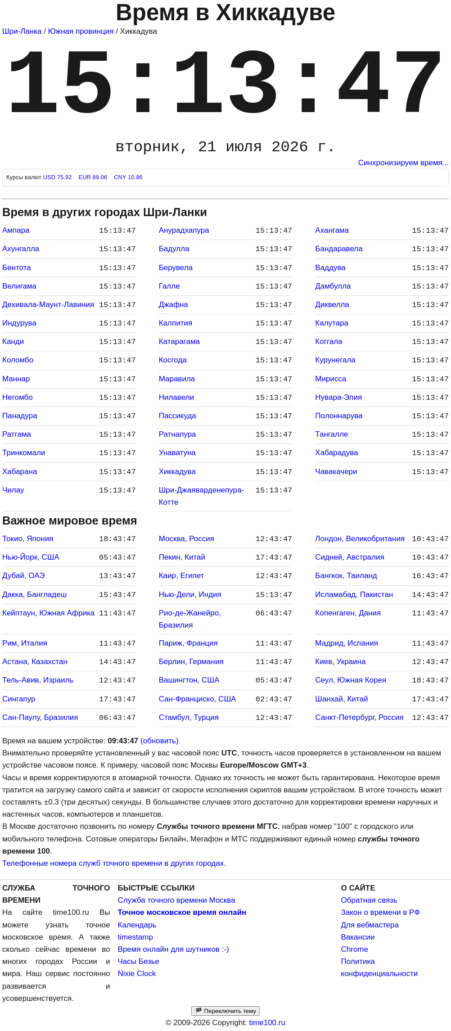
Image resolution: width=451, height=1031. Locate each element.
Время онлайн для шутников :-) (173, 949)
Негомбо (17, 397)
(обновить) (159, 741)
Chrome (354, 949)
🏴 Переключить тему (225, 1011)
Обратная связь (369, 900)
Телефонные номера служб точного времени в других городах (113, 863)
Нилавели (176, 397)
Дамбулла (333, 286)
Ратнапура (177, 434)
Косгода (173, 360)
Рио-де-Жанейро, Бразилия (190, 619)
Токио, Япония (27, 538)
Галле (169, 286)
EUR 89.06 (93, 177)
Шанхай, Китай (341, 699)
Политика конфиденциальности (379, 967)
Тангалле (331, 434)
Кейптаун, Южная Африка (48, 613)
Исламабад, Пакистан (354, 594)
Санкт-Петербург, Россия (359, 717)
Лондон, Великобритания (360, 538)
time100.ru (267, 1022)
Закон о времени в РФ (380, 912)
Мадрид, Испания (346, 643)
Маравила (177, 379)
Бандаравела (338, 248)
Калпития (175, 323)
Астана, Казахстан (35, 661)
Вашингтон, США (189, 680)
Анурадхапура (184, 230)
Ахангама (332, 230)
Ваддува (330, 267)
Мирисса (330, 379)
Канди (13, 341)
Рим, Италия (24, 643)
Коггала (328, 341)
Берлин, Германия (191, 661)
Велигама (19, 286)
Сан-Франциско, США (197, 699)
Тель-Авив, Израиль (37, 680)
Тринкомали (23, 452)
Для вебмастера (370, 925)
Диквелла (332, 304)
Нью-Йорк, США (30, 557)
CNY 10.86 (128, 177)
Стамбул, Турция (189, 717)
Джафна (173, 304)
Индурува (19, 323)
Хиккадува (177, 471)
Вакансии (358, 937)
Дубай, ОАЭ (23, 575)
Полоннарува (338, 415)
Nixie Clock (137, 973)
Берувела (176, 267)
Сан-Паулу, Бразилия (40, 717)
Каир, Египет (181, 575)
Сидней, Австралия (349, 557)
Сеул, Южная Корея (350, 680)
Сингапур (18, 699)
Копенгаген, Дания (348, 613)
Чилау (13, 490)
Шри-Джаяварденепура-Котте (201, 496)
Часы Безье (139, 961)
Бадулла (174, 248)
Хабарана (19, 471)
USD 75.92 (58, 177)
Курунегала (335, 360)
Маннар (16, 379)
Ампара (16, 230)
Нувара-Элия (338, 397)
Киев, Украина (340, 661)
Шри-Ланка (21, 31)
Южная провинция (81, 31)
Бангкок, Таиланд (346, 575)
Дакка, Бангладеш (34, 594)
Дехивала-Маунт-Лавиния (48, 304)
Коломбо (17, 360)
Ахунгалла (20, 248)
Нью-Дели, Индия (190, 594)
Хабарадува (336, 452)
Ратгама (16, 434)
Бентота (16, 267)
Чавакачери (336, 471)
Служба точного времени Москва (176, 900)
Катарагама (179, 341)
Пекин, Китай (182, 557)
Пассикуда (177, 415)
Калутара (331, 323)
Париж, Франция (188, 643)
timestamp (135, 937)
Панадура (19, 415)
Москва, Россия (186, 538)
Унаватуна (177, 452)
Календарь (137, 925)
